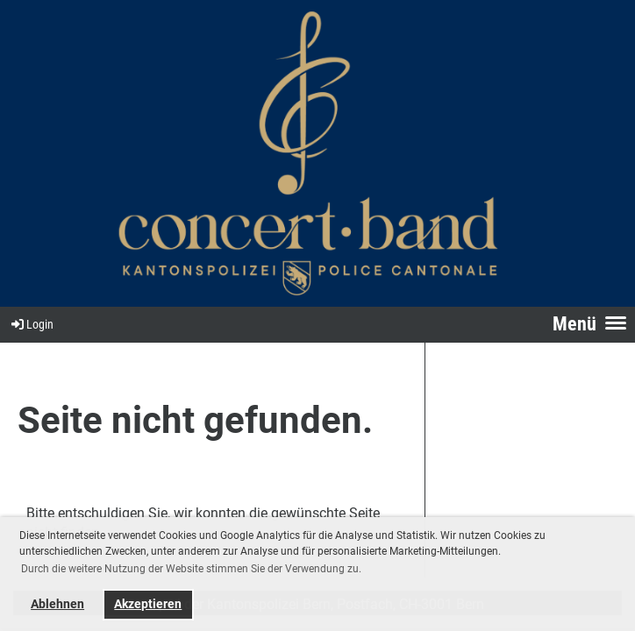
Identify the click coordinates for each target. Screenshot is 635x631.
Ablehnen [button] (57, 604)
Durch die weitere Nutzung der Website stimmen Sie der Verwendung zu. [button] (191, 569)
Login (31, 324)
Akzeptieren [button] (148, 604)
